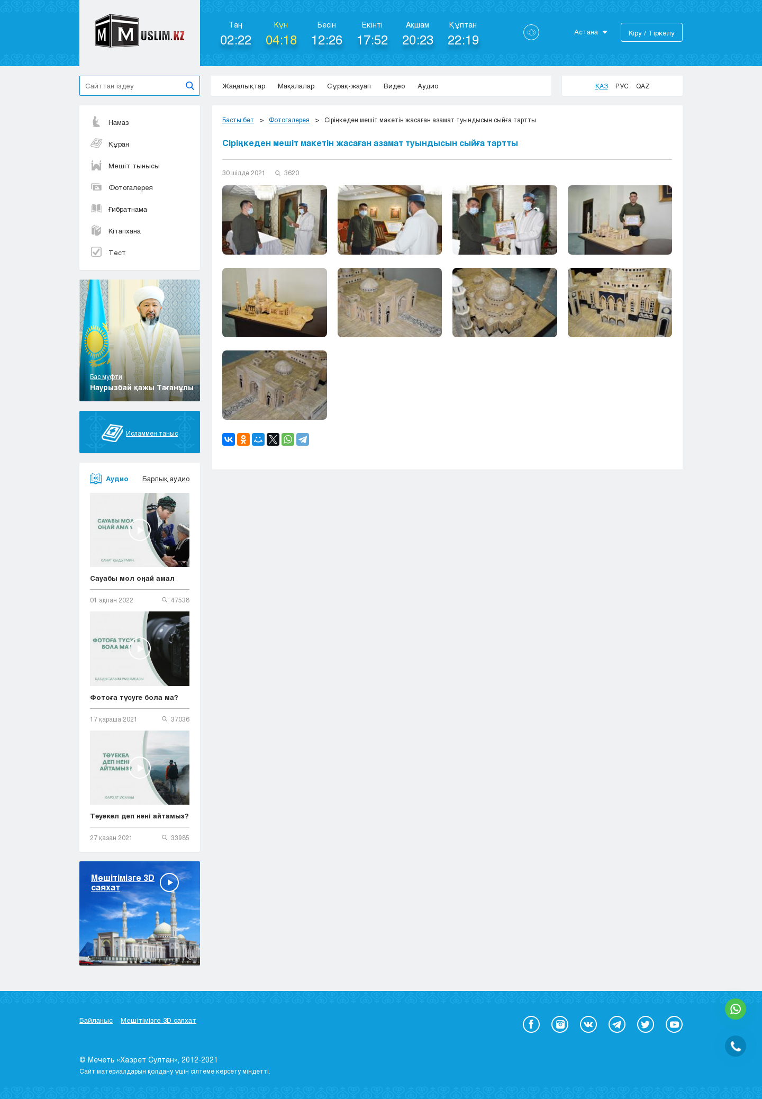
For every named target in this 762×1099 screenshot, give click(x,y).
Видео (394, 86)
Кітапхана (115, 230)
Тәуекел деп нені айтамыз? (139, 816)
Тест (108, 252)
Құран (109, 144)
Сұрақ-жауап (349, 86)
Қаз (601, 85)
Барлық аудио (165, 478)
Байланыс (96, 1020)
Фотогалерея (121, 187)
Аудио (428, 86)
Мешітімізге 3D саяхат (158, 1020)
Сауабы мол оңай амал (132, 578)
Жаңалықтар (243, 86)
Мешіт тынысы (125, 165)
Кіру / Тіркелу (652, 33)
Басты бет (238, 119)
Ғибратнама (118, 209)
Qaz (643, 85)
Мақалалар (296, 86)
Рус (622, 85)
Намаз (109, 122)
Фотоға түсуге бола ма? (134, 697)
